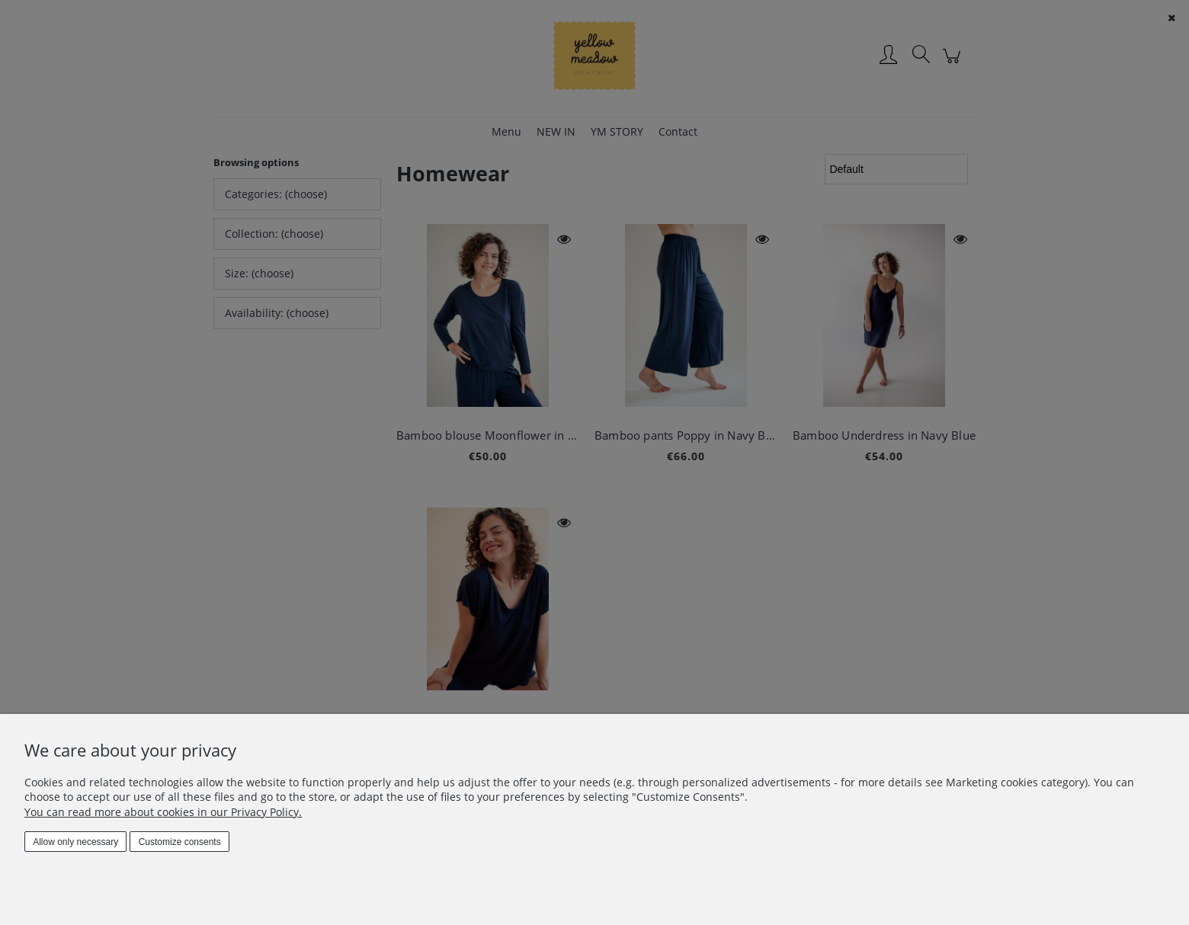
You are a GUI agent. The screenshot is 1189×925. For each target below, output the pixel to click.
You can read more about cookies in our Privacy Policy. (163, 812)
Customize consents (180, 842)
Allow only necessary (75, 842)
